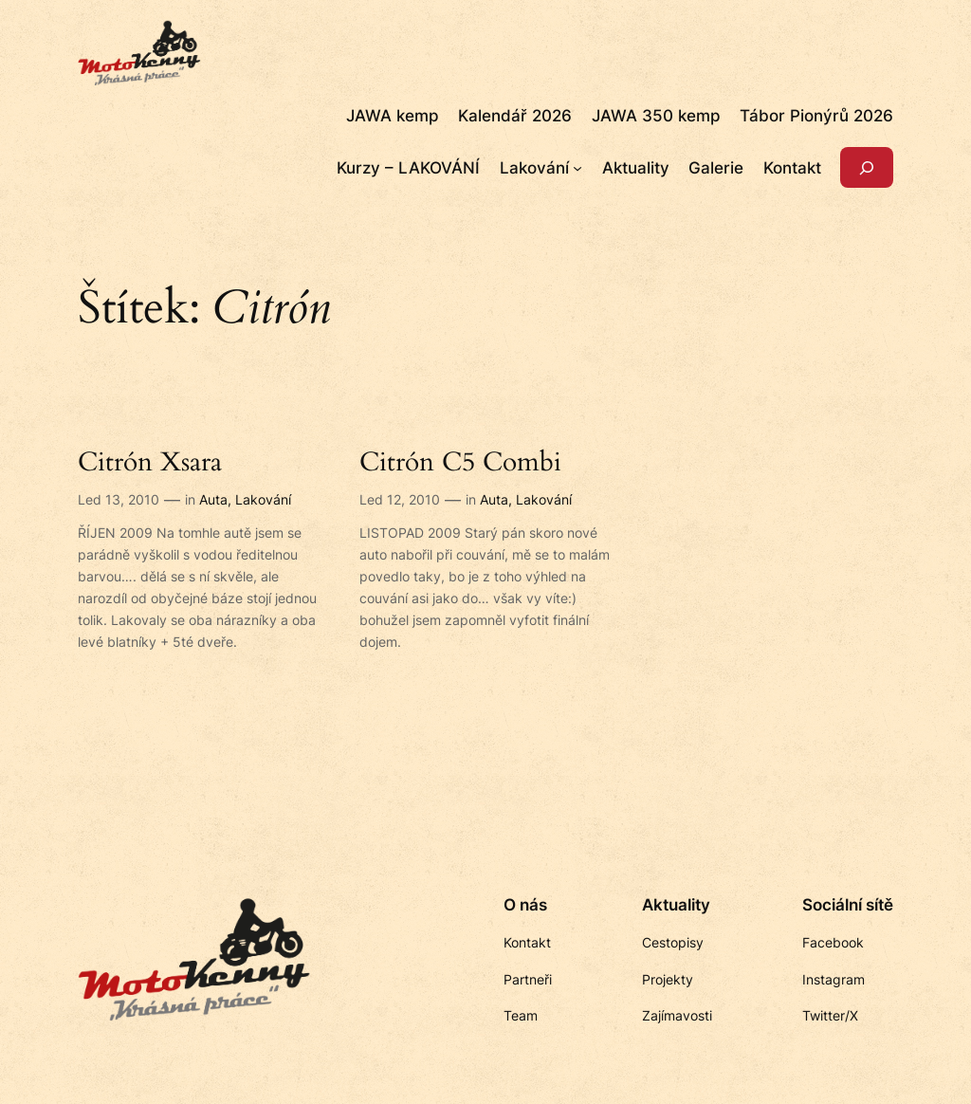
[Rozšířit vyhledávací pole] (866, 167)
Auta (213, 499)
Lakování (263, 499)
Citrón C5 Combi (460, 462)
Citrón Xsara (150, 462)
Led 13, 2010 (118, 499)
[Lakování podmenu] (577, 168)
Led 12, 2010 (399, 499)
